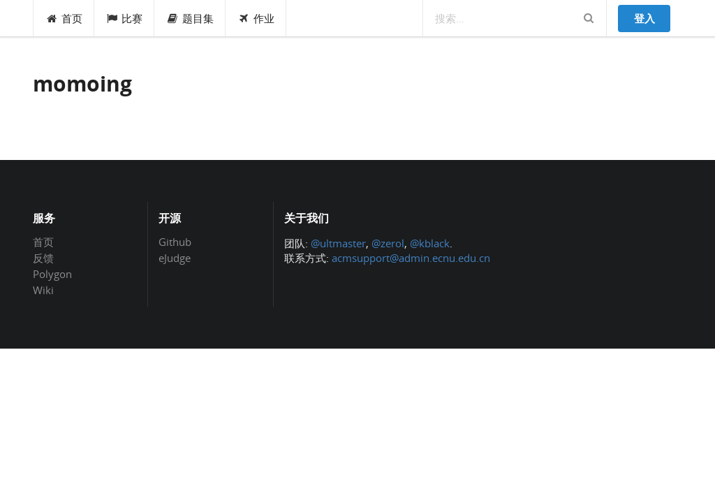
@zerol (387, 243)
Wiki (43, 289)
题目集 (190, 18)
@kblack (430, 243)
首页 (63, 18)
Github (175, 242)
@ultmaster (338, 243)
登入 (644, 18)
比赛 (124, 18)
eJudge (175, 257)
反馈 (43, 258)
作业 (255, 18)
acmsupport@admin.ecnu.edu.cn (411, 258)
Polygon (52, 274)
